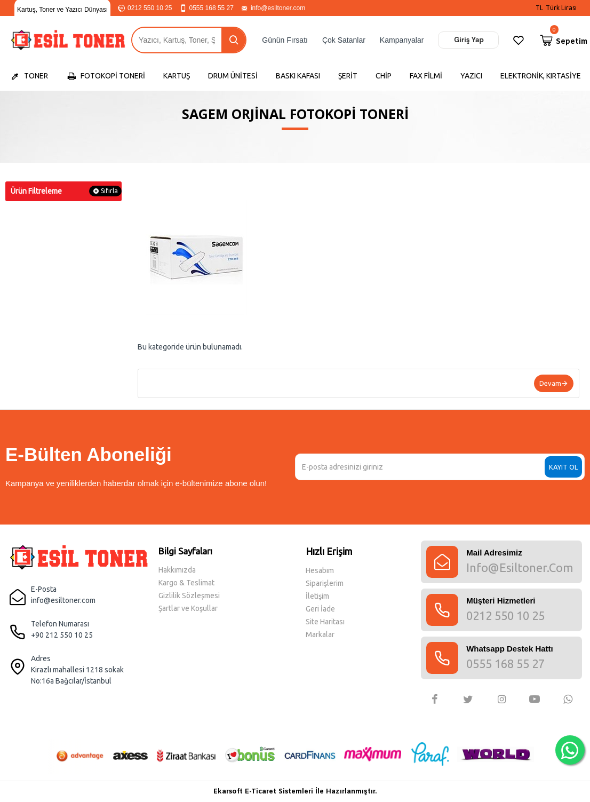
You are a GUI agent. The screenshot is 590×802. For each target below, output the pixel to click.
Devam (550, 383)
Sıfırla (109, 190)
